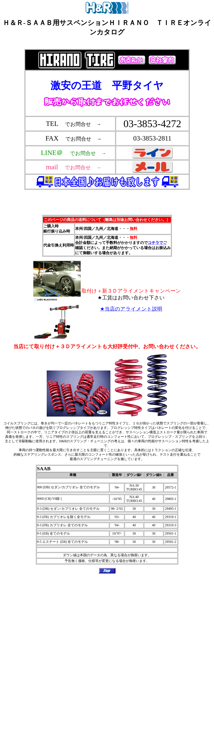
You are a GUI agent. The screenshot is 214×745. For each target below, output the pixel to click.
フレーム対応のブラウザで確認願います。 (108, 126)
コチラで (155, 243)
